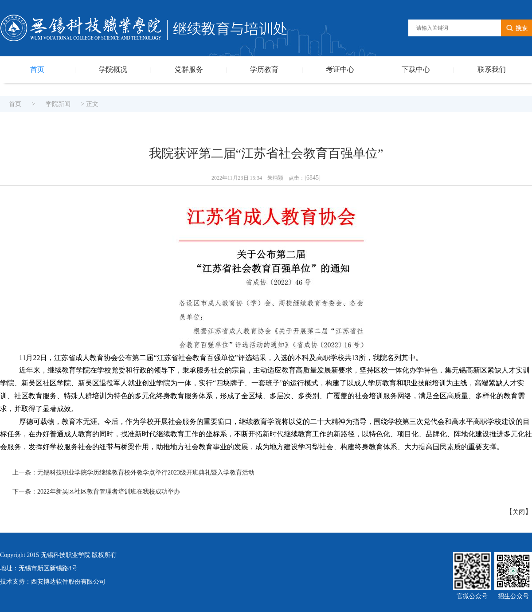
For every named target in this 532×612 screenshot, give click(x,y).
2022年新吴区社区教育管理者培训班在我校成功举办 (108, 491)
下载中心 (416, 69)
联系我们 (491, 69)
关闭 (518, 512)
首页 (37, 69)
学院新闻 (58, 104)
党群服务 (189, 69)
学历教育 (264, 69)
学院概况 (113, 69)
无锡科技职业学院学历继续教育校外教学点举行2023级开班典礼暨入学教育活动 (145, 472)
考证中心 (340, 69)
